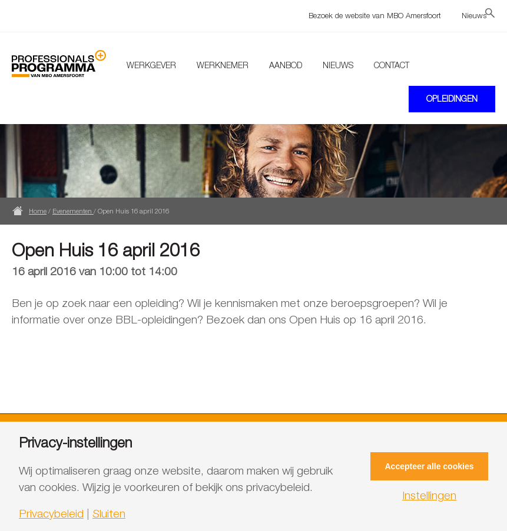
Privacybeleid (51, 513)
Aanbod (285, 65)
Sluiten (108, 513)
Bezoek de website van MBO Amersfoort (375, 15)
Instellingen (429, 495)
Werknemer (222, 65)
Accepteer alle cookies (429, 466)
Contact (391, 65)
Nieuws (474, 15)
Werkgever (151, 65)
